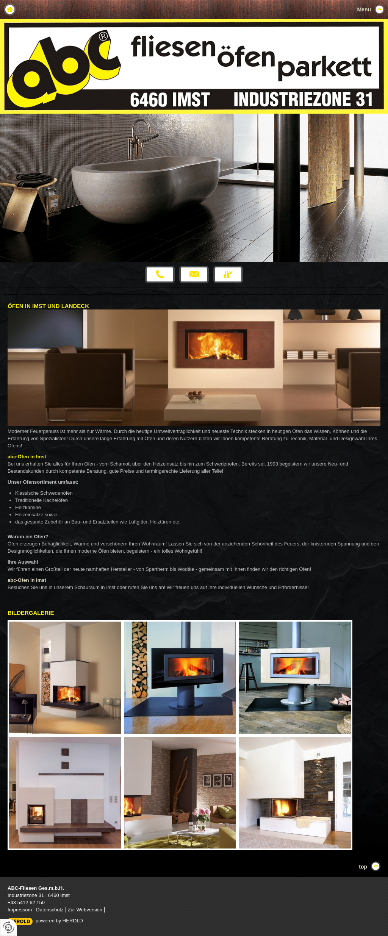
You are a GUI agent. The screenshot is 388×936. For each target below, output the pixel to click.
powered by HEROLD (59, 920)
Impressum (20, 910)
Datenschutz (49, 910)
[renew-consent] (8, 927)
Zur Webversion (85, 910)
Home (10, 9)
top (363, 867)
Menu (364, 9)
